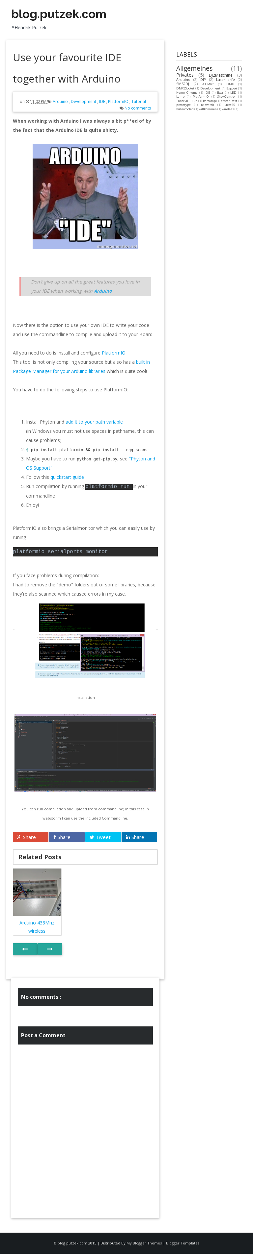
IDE (102, 101)
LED (233, 92)
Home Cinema (187, 92)
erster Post (229, 101)
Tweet (100, 837)
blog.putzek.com (58, 14)
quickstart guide (67, 477)
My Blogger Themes (144, 1243)
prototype (183, 105)
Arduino (61, 101)
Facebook (228, 10)
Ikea (220, 92)
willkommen (208, 109)
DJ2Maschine (221, 75)
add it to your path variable (94, 422)
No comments (138, 108)
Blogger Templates (182, 1243)
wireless (228, 109)
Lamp (180, 96)
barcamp (209, 101)
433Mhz (208, 84)
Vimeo (176, 10)
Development (84, 101)
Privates (185, 75)
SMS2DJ (182, 83)
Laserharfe (225, 79)
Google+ (210, 10)
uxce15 (230, 105)
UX (195, 101)
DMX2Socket (185, 88)
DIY (203, 79)
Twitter (193, 10)
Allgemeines (194, 68)
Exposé (231, 88)
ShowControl (226, 96)
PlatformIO (118, 101)
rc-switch (207, 105)
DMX (230, 84)
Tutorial (138, 101)
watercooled (185, 109)
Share (26, 837)
